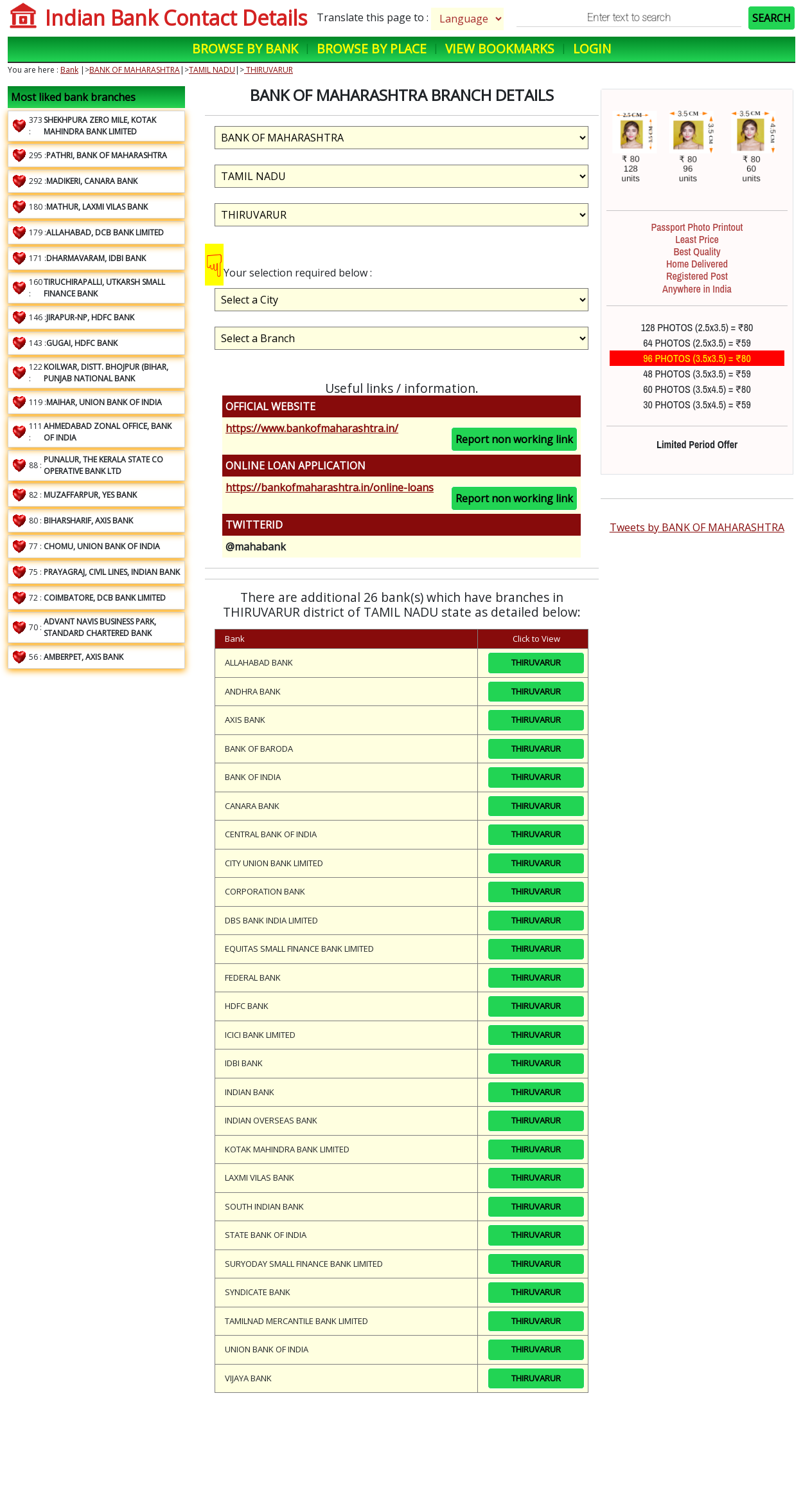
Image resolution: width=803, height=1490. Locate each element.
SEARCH (771, 18)
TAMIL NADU (212, 69)
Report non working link (514, 439)
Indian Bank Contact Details (176, 18)
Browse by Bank (245, 48)
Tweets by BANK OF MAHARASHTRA (697, 527)
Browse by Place (372, 48)
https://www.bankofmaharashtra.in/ (311, 428)
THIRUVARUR (268, 69)
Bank (69, 69)
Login (592, 48)
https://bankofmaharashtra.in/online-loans (329, 487)
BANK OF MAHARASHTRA (134, 69)
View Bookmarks (499, 48)
